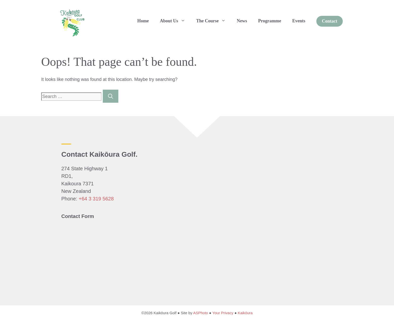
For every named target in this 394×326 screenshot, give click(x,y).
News (242, 20)
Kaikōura (245, 313)
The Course (213, 21)
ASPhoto (200, 313)
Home (143, 20)
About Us (175, 21)
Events (298, 20)
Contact (329, 21)
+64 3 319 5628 (96, 198)
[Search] (110, 96)
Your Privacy (222, 313)
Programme (269, 20)
